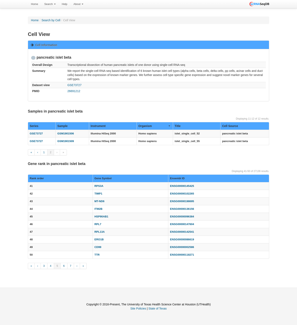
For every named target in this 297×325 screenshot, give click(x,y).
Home (34, 4)
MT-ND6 (99, 201)
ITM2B (98, 208)
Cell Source (230, 126)
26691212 (73, 91)
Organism (154, 126)
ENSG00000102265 (182, 193)
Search (50, 4)
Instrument (98, 126)
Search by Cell (50, 20)
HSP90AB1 (101, 216)
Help (64, 4)
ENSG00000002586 (182, 247)
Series (34, 126)
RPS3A (98, 185)
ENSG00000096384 (182, 216)
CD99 (97, 247)
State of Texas (157, 308)
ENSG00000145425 (182, 185)
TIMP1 (98, 193)
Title (178, 126)
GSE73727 (74, 85)
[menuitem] (34, 4)
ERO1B (99, 239)
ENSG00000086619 (182, 239)
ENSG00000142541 (182, 231)
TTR (97, 254)
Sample (62, 126)
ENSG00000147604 (182, 224)
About (78, 4)
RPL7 (97, 224)
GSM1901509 (65, 141)
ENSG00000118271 (182, 254)
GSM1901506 (65, 133)
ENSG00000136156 (182, 208)
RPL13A (99, 231)
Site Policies (138, 308)
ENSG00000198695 (182, 201)
